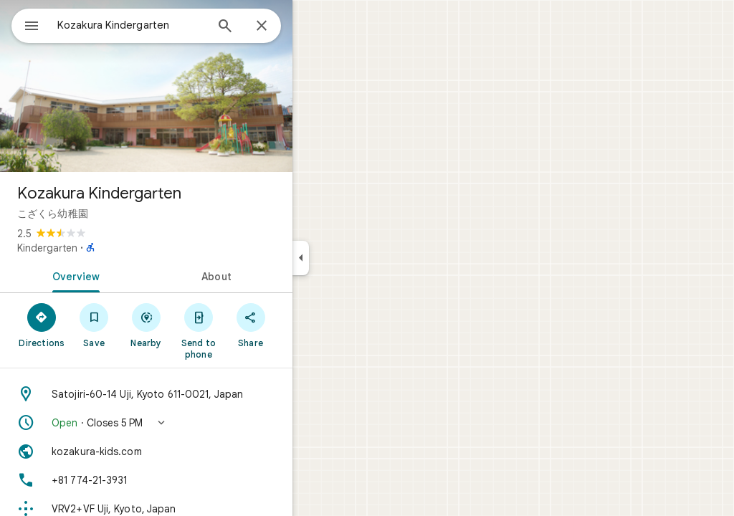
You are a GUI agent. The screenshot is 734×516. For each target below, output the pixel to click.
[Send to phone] (250, 330)
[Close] (313, 26)
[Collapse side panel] (352, 258)
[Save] (146, 324)
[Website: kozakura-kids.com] (198, 451)
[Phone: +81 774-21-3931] (198, 480)
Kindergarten (99, 248)
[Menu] (26, 24)
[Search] (276, 27)
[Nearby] (198, 324)
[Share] (302, 324)
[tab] (124, 275)
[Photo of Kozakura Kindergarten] (198, 86)
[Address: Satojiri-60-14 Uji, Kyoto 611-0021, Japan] (198, 394)
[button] (198, 422)
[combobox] (168, 25)
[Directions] (93, 324)
